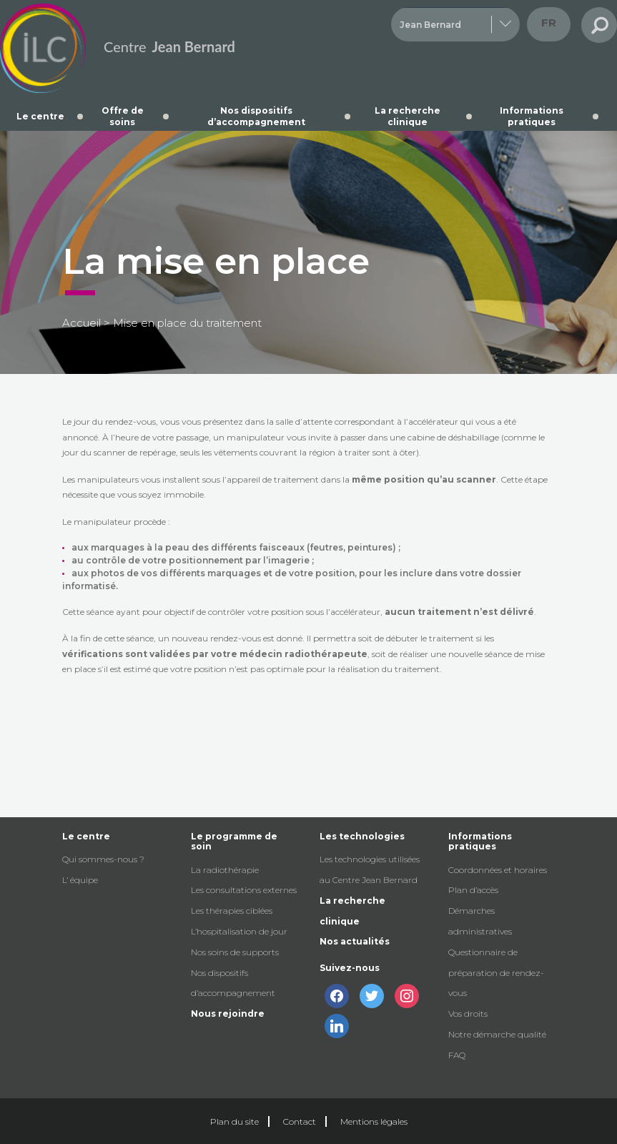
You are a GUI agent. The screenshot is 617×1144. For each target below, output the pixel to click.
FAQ (456, 1055)
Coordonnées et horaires (497, 869)
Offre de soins (123, 116)
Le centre (40, 116)
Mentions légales (374, 1121)
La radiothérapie (225, 869)
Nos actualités (355, 941)
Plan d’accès (473, 889)
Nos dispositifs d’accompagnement (256, 116)
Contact (299, 1121)
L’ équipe (80, 879)
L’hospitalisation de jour (239, 931)
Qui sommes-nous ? (103, 859)
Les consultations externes (244, 889)
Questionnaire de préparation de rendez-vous (496, 973)
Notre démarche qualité (497, 1034)
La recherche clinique (407, 116)
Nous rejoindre (228, 1013)
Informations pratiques (531, 116)
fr (548, 22)
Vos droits (468, 1013)
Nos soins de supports (235, 952)
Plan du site (234, 1121)
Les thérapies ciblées (231, 910)
